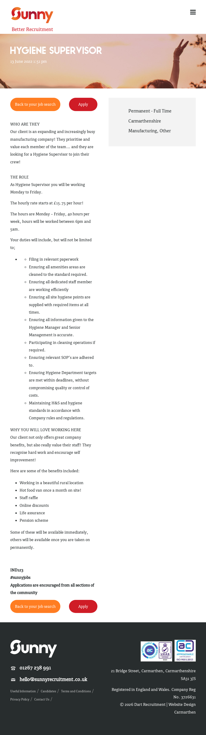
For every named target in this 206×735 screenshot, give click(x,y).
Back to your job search (35, 104)
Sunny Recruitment (32, 16)
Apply (83, 104)
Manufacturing (142, 130)
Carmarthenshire (144, 121)
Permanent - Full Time (150, 111)
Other (165, 130)
